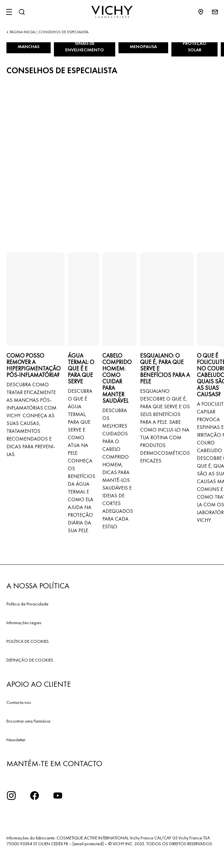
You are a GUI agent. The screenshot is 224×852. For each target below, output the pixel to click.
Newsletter (15, 740)
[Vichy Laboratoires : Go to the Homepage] (112, 12)
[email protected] (88, 844)
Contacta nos (18, 702)
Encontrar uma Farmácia (28, 721)
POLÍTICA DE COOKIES (27, 641)
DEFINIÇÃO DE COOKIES (29, 660)
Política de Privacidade (27, 604)
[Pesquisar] (21, 12)
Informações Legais (23, 622)
